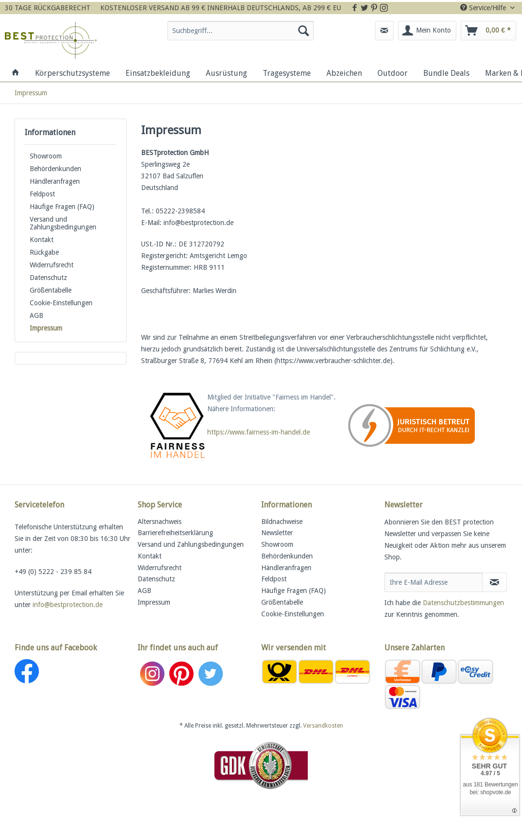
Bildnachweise (282, 521)
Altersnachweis (159, 521)
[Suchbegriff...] (240, 30)
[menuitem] (240, 34)
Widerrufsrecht (51, 265)
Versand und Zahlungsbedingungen (63, 223)
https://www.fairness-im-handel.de (258, 432)
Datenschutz (48, 277)
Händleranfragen (55, 181)
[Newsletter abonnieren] (494, 582)
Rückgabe (44, 252)
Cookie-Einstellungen (61, 303)
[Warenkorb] (488, 30)
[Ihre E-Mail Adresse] (433, 582)
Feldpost (42, 194)
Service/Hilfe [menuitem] (484, 8)
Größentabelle (51, 290)
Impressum (46, 328)
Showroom (46, 156)
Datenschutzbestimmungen (463, 603)
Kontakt (42, 240)
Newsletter (277, 533)
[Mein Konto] (427, 30)
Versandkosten (323, 725)
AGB (36, 315)
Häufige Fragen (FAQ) (62, 206)
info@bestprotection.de (68, 605)
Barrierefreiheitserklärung (175, 533)
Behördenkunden (55, 169)
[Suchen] (303, 30)
